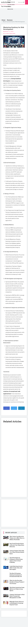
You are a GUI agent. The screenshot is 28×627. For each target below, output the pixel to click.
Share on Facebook (7, 409)
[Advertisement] (14, 13)
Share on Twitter (14, 409)
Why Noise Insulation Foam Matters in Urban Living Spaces (17, 589)
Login (9, 6)
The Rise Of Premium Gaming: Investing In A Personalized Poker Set (16, 575)
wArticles (3, 2)
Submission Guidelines (11, 2)
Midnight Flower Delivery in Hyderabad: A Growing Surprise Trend (17, 603)
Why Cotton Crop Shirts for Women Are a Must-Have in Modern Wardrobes (17, 538)
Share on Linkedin (22, 409)
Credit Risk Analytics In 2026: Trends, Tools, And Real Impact (16, 568)
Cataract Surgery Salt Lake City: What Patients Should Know (17, 552)
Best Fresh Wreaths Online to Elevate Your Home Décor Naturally (17, 545)
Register (10, 9)
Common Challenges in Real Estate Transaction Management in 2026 (17, 596)
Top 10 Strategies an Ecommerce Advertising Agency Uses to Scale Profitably (16, 560)
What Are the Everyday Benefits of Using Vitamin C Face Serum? (17, 582)
